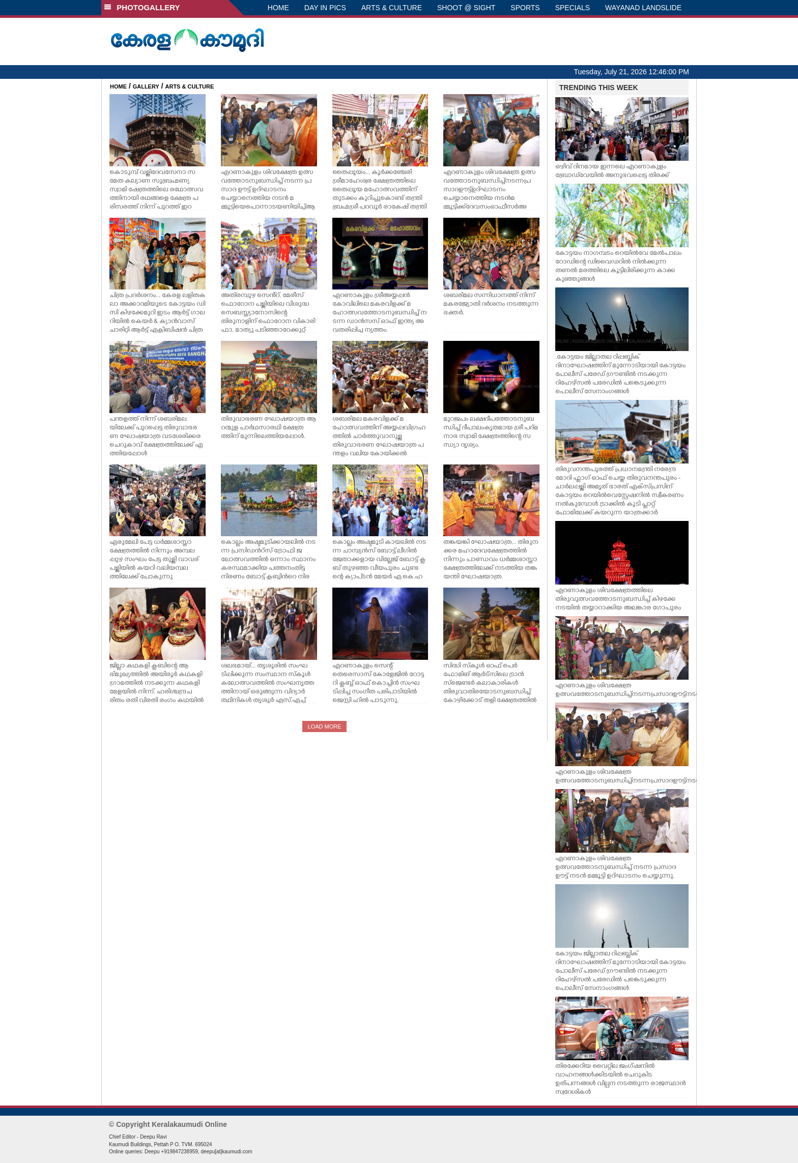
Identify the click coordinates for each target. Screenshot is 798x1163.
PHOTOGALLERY (142, 7)
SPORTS (524, 8)
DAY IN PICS (325, 8)
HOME (278, 8)
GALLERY (146, 86)
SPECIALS (572, 8)
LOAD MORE (324, 726)
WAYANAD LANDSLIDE (643, 8)
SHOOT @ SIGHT (466, 8)
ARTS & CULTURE (391, 8)
